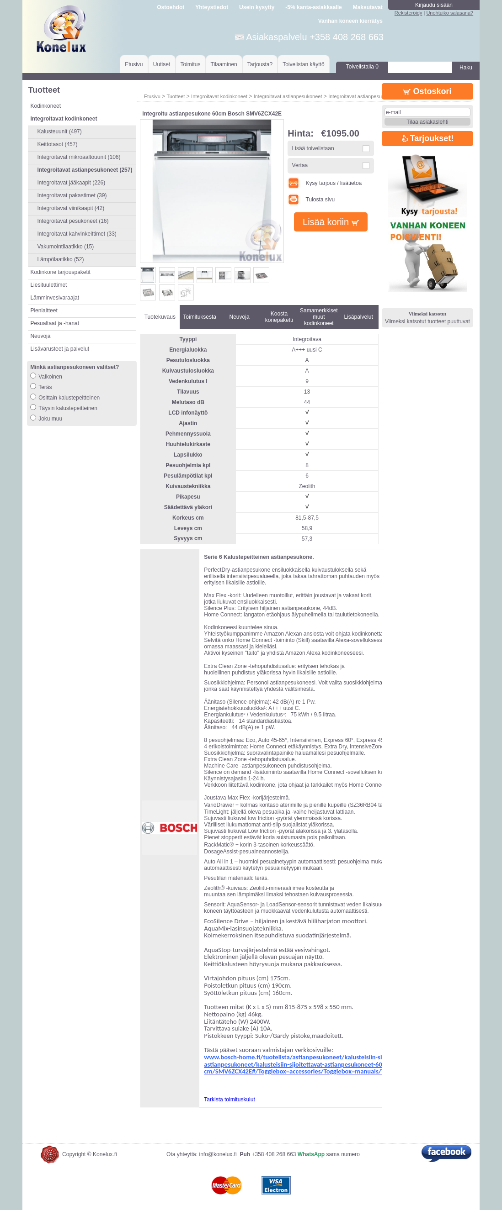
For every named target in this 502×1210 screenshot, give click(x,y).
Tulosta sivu (311, 199)
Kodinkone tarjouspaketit (60, 272)
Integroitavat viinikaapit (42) (70, 208)
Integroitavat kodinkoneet (219, 96)
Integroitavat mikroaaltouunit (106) (78, 157)
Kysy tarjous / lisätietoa (325, 183)
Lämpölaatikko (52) (60, 259)
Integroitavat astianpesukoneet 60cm (369, 96)
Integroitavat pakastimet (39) (72, 195)
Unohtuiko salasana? (449, 13)
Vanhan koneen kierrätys (350, 21)
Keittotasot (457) (57, 144)
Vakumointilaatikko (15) (65, 246)
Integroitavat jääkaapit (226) (71, 182)
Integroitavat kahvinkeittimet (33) (76, 234)
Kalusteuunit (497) (59, 131)
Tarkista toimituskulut (229, 1099)
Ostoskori (427, 91)
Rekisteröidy (408, 13)
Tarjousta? (259, 64)
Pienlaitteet (43, 310)
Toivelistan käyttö (303, 64)
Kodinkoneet (45, 106)
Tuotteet (175, 96)
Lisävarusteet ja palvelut (59, 349)
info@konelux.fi (217, 1154)
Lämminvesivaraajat (54, 298)
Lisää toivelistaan (313, 148)
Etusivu (134, 64)
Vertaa (300, 165)
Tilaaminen (224, 64)
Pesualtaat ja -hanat (54, 323)
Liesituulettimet (48, 285)
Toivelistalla (362, 66)
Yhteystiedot (211, 7)
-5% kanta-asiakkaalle (313, 7)
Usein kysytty (256, 7)
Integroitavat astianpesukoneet (288, 96)
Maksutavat (368, 7)
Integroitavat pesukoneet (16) (72, 221)
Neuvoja (40, 336)
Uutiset (161, 64)
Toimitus (191, 64)
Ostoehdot (170, 7)
